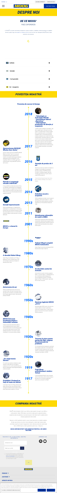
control (27, 32)
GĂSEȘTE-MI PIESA (7, 480)
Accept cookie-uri (42, 490)
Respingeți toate (51, 490)
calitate (22, 32)
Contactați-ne (51, 1)
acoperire (19, 32)
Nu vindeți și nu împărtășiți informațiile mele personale (11, 490)
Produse (5, 473)
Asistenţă (6, 477)
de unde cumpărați (40, 1)
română (3, 1)
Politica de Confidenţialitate (10, 456)
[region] (28, 488)
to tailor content (15, 452)
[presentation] (14, 462)
